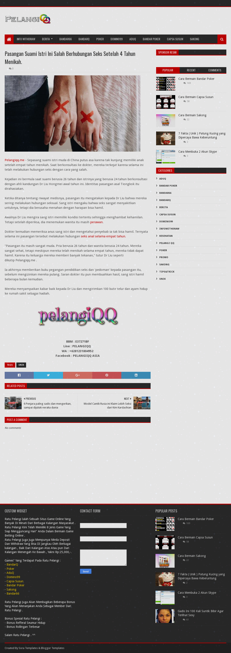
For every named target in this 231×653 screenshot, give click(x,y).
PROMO (163, 257)
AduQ (132, 39)
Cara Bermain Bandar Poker (196, 78)
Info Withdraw (26, 39)
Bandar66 (65, 39)
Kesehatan (166, 236)
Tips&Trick (166, 271)
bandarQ (84, 39)
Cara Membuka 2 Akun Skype (197, 151)
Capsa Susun (175, 39)
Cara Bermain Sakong (192, 115)
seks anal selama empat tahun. (103, 236)
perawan (96, 222)
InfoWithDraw (169, 228)
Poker (100, 39)
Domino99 (117, 39)
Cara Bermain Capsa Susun (195, 97)
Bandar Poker (151, 39)
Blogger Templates (52, 648)
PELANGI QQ (166, 243)
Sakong (194, 39)
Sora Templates (28, 648)
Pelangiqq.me (14, 160)
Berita (46, 39)
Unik (21, 365)
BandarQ (165, 200)
